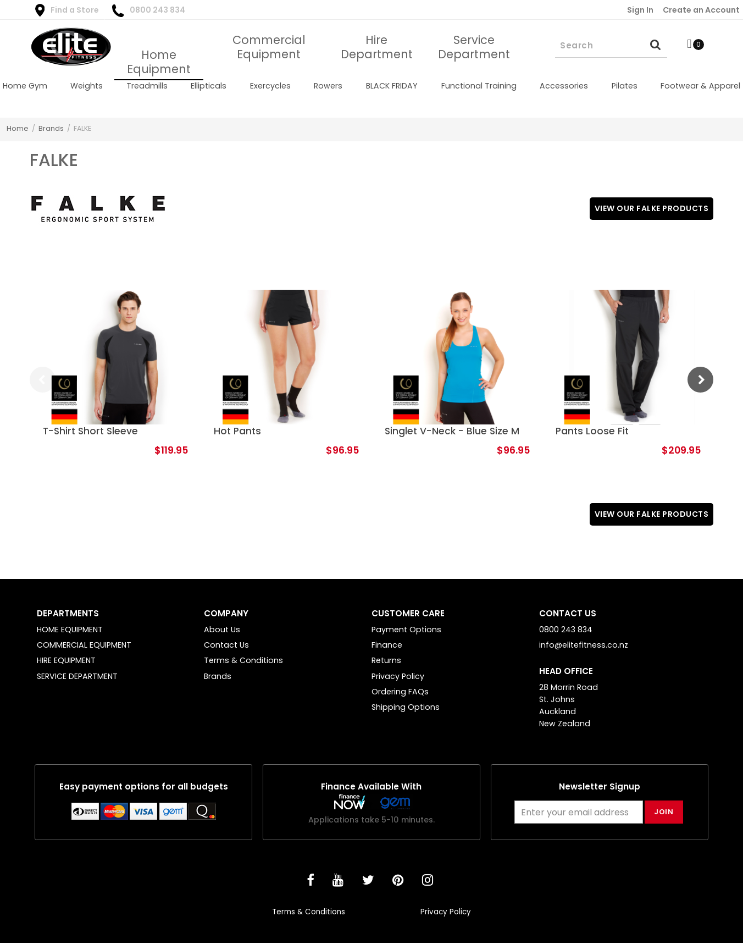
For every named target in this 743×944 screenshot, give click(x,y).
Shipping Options (406, 708)
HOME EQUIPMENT (70, 630)
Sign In (640, 9)
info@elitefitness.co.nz (583, 646)
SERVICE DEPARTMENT (77, 677)
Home (18, 128)
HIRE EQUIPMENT (66, 661)
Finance (387, 646)
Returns (386, 661)
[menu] (371, 86)
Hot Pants (237, 431)
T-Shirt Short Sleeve (90, 431)
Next (700, 380)
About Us (222, 630)
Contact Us (226, 646)
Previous (43, 380)
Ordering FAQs (400, 692)
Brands (51, 128)
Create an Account (701, 9)
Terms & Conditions (243, 661)
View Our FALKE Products (648, 208)
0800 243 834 (148, 10)
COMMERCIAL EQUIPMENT (84, 646)
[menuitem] (24, 85)
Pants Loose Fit (592, 431)
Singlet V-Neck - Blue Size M (452, 431)
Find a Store (67, 10)
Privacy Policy (398, 677)
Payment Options (406, 630)
